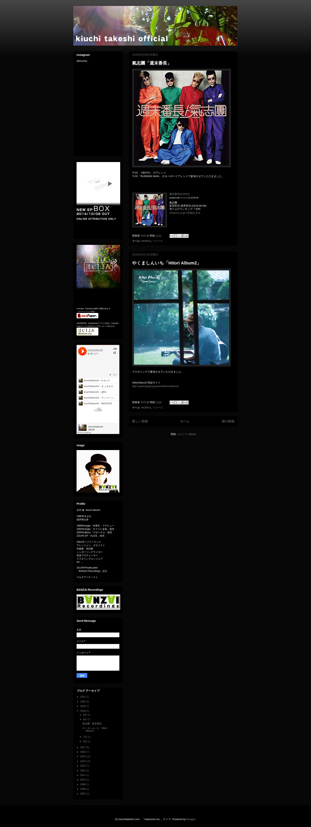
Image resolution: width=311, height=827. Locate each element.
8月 (85, 719)
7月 (85, 736)
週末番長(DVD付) (179, 194)
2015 (83, 756)
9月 (85, 714)
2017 (83, 747)
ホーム (185, 421)
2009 (83, 784)
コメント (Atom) (186, 434)
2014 (83, 761)
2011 (83, 775)
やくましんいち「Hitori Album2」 (166, 262)
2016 (83, 752)
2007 (83, 793)
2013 (83, 765)
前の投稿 (228, 421)
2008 (83, 789)
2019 (83, 706)
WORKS (146, 240)
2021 (83, 696)
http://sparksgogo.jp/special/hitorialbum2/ (155, 386)
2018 (83, 711)
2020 (83, 701)
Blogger (191, 819)
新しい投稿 (140, 421)
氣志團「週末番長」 (151, 63)
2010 (83, 779)
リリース (158, 240)
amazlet (183, 198)
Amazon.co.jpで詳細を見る (185, 212)
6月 (85, 741)
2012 (83, 770)
